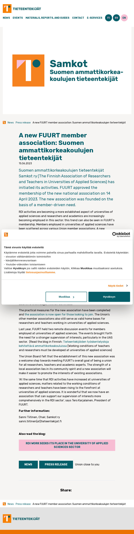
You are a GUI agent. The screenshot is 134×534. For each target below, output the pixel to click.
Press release (23, 122)
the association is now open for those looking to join (59, 314)
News (6, 17)
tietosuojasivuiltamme (40, 272)
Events (18, 17)
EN (124, 17)
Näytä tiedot (115, 285)
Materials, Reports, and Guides (47, 17)
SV (116, 17)
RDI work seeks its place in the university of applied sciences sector (67, 445)
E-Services (94, 17)
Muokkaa (66, 296)
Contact (78, 17)
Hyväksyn (109, 296)
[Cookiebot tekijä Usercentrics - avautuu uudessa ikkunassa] (114, 234)
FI (108, 17)
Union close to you (87, 464)
